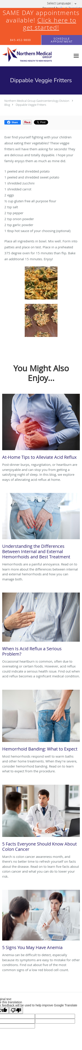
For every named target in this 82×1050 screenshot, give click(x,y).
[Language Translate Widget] (63, 3)
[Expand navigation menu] (76, 56)
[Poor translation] (16, 1010)
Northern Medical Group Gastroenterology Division (36, 101)
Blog (7, 105)
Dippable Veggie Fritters (31, 105)
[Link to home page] (35, 55)
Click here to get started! (49, 24)
